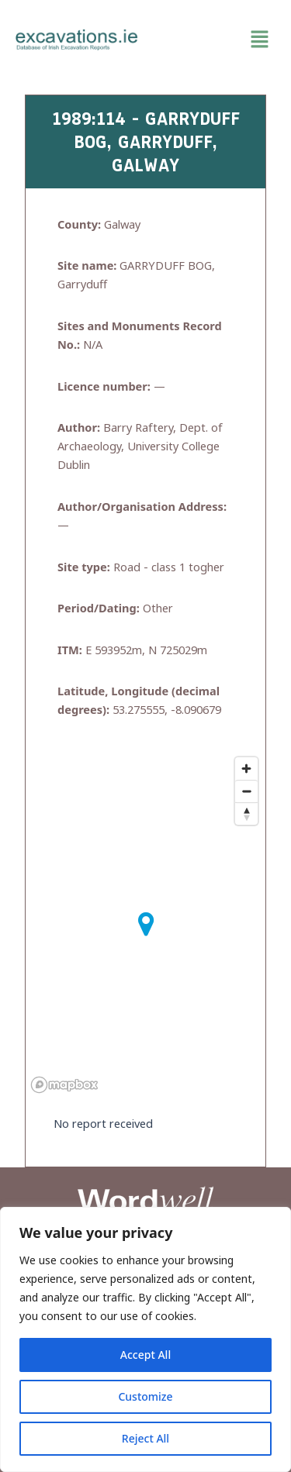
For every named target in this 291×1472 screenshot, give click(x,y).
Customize (145, 1396)
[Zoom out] (246, 791)
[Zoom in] (246, 768)
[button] (215, 39)
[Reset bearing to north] (246, 813)
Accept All (145, 1354)
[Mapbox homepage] (64, 1085)
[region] (145, 1339)
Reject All (145, 1438)
